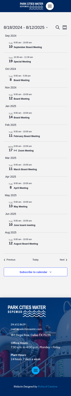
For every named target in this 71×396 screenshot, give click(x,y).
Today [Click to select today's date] (35, 259)
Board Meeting (22, 80)
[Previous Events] (10, 259)
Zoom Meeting (26, 150)
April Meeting (21, 188)
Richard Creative (47, 386)
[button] (50, 6)
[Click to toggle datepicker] (26, 27)
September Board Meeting (28, 47)
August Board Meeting (26, 243)
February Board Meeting (27, 136)
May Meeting (20, 206)
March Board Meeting (25, 169)
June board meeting (24, 225)
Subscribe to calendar (33, 272)
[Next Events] (63, 259)
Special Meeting (22, 61)
